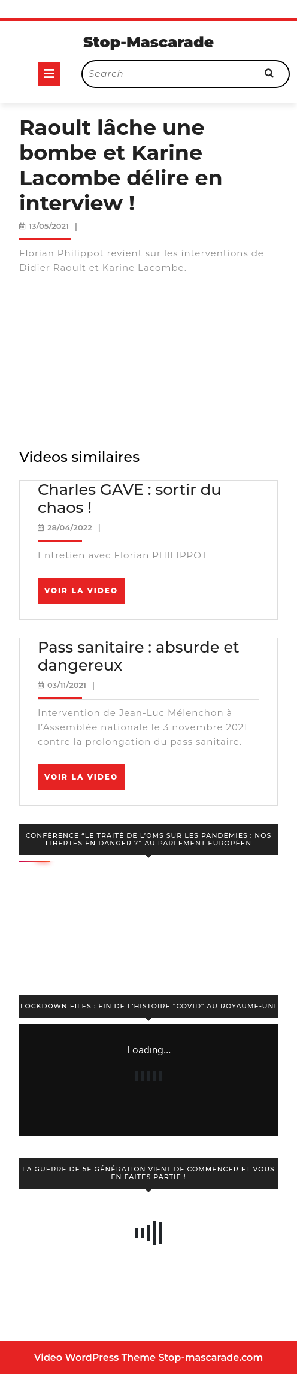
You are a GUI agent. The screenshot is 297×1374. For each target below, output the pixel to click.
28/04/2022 (69, 527)
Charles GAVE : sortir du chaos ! (130, 498)
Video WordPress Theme (95, 1357)
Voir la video (84, 594)
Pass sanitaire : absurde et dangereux (139, 656)
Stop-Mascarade (148, 42)
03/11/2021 (66, 685)
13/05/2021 (49, 226)
